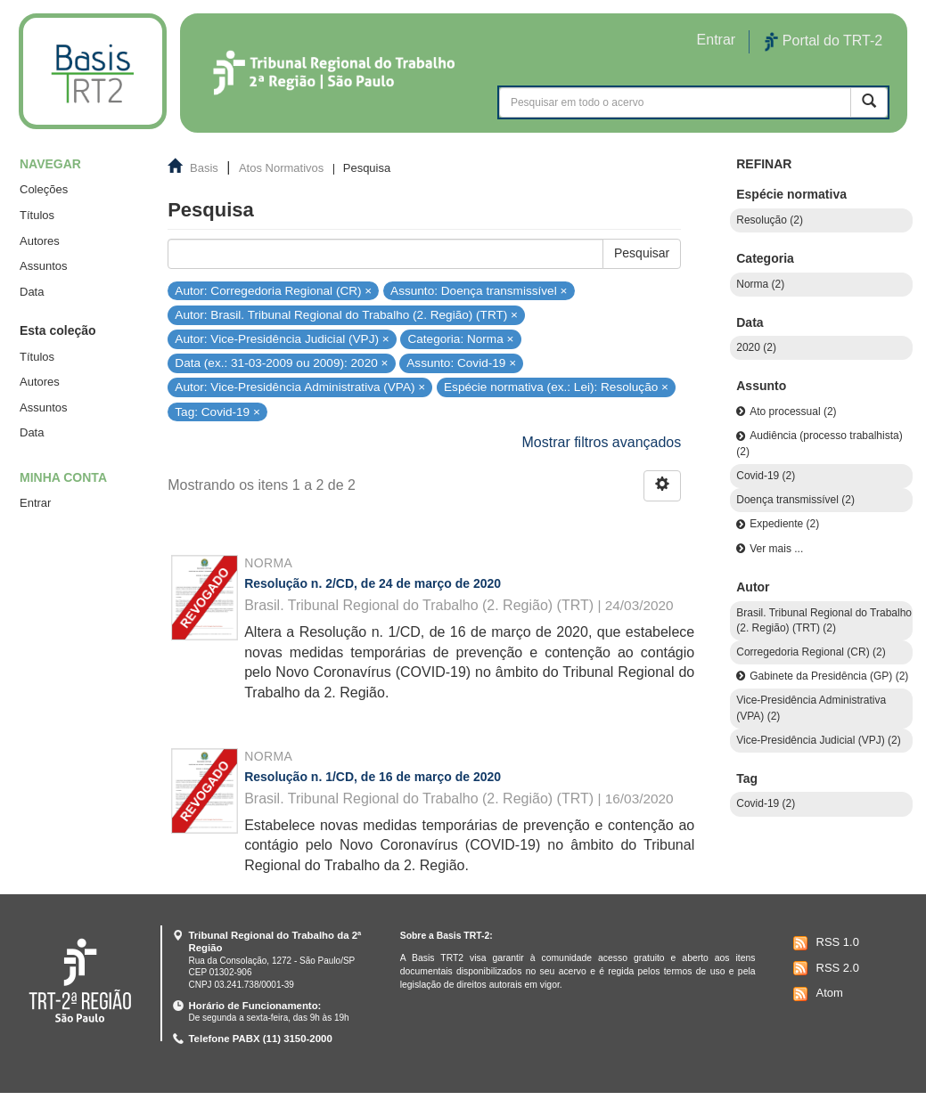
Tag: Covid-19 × (217, 411)
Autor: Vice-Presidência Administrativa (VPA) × (300, 387)
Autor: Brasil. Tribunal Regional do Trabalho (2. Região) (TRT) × (346, 315)
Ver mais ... (776, 548)
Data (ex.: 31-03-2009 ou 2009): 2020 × (281, 363)
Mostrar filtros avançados (602, 442)
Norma (268, 563)
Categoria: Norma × (460, 339)
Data (32, 291)
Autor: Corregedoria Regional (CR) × (273, 290)
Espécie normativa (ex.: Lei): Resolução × (556, 387)
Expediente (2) (784, 523)
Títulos (37, 215)
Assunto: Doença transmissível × (478, 290)
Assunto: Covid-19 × (461, 363)
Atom (816, 994)
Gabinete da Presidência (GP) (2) (829, 676)
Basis (204, 168)
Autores (40, 241)
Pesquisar (641, 253)
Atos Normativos (281, 168)
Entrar (35, 502)
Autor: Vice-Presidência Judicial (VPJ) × (282, 339)
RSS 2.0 (824, 968)
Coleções (44, 189)
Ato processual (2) (793, 411)
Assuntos (43, 266)
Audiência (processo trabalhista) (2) (819, 443)
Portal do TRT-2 (823, 42)
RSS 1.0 (824, 943)
